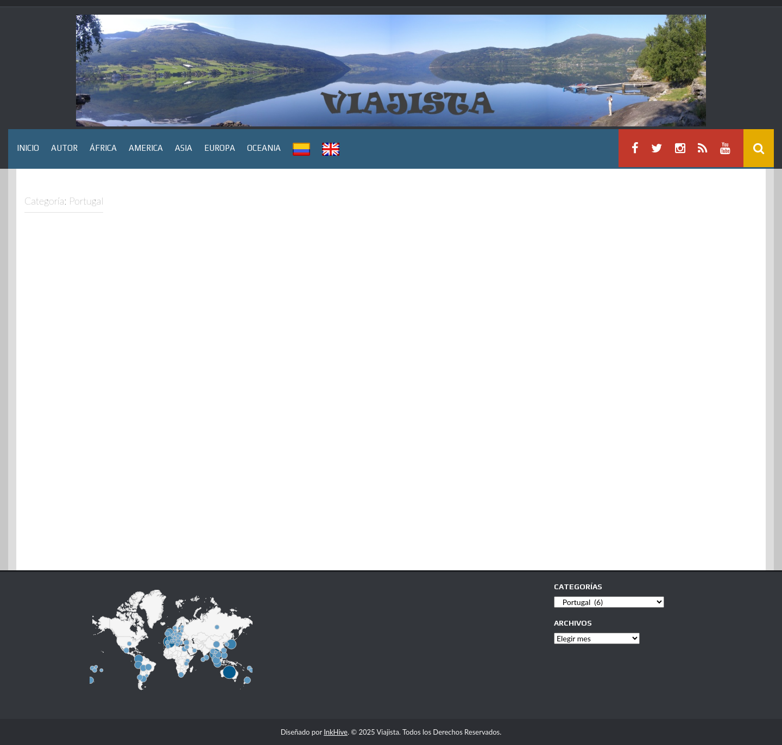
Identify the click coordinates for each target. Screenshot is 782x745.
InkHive (336, 732)
